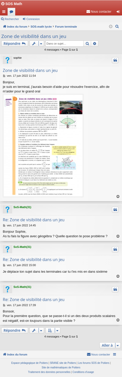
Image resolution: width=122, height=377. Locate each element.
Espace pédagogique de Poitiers (29, 363)
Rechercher (12, 19)
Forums (12, 12)
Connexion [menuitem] (119, 12)
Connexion (33, 19)
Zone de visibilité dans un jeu (33, 36)
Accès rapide (5, 12)
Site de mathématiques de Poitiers (61, 367)
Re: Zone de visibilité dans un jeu (33, 219)
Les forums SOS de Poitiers (93, 363)
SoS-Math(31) (22, 207)
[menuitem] (98, 11)
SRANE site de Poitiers (63, 363)
